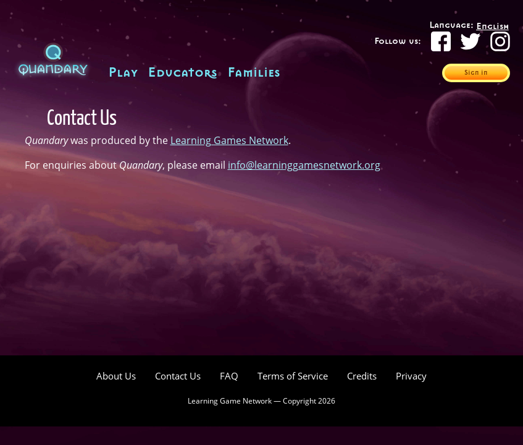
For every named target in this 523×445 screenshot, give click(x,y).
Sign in (476, 73)
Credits (362, 376)
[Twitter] (470, 41)
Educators (182, 72)
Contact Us (178, 376)
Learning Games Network (229, 140)
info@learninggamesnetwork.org (304, 165)
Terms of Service (292, 376)
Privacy (411, 376)
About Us (116, 376)
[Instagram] (500, 41)
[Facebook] (441, 41)
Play (123, 72)
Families (253, 72)
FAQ (229, 376)
